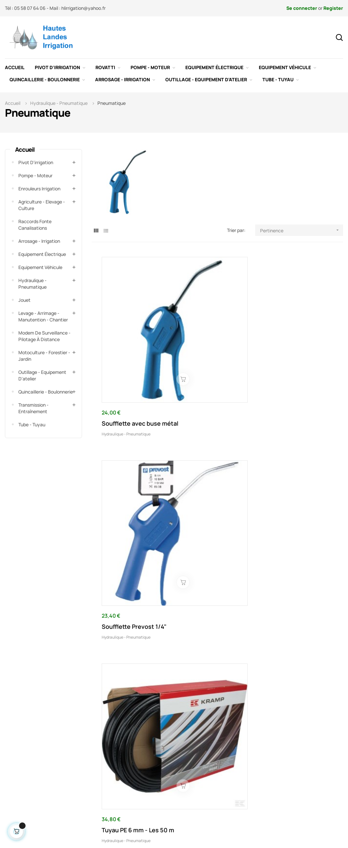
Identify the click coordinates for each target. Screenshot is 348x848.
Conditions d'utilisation (249, 751)
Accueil (24, 149)
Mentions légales (243, 741)
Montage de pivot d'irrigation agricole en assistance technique (190, 790)
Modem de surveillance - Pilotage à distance (44, 336)
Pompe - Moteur (35, 175)
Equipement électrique (42, 254)
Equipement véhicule (40, 267)
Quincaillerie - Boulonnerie (45, 392)
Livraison (234, 722)
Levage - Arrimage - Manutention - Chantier (43, 316)
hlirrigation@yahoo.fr (308, 770)
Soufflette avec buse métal (131, 345)
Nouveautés (120, 722)
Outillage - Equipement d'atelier (42, 375)
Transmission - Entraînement (33, 408)
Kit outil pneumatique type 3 (300, 475)
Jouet (24, 300)
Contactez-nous (184, 722)
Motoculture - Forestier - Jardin (44, 355)
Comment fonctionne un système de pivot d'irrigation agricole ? (192, 761)
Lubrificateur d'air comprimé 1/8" (210, 475)
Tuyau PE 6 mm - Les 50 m (297, 345)
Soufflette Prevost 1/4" (211, 345)
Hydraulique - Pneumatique (32, 283)
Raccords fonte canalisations (34, 224)
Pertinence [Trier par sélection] (301, 230)
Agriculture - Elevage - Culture (41, 205)
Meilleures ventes (125, 741)
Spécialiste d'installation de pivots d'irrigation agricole (195, 736)
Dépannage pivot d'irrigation (184, 815)
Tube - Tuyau (31, 424)
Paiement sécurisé (245, 731)
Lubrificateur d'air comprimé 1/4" (127, 475)
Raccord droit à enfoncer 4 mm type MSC (130, 604)
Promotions (119, 731)
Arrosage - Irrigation (39, 241)
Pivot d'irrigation (35, 162)
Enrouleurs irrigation (39, 188)
